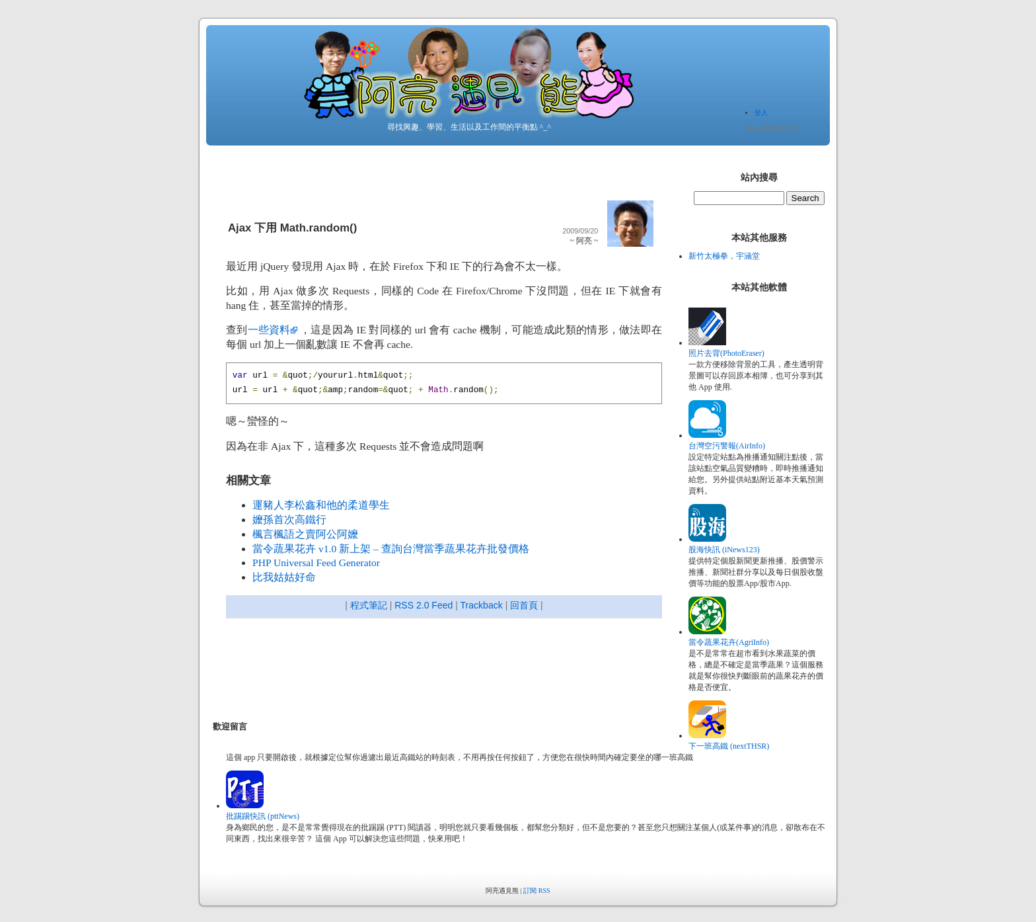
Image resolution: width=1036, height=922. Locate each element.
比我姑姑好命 (284, 577)
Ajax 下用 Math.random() (292, 228)
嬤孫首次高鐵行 (289, 519)
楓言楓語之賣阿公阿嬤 (305, 534)
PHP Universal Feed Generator (316, 562)
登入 (761, 112)
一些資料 (269, 329)
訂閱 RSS (536, 890)
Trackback (482, 605)
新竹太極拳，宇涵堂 (724, 256)
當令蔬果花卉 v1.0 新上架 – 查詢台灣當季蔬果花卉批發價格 (390, 548)
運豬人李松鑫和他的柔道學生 (321, 505)
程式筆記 (368, 605)
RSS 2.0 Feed (423, 605)
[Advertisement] (453, 671)
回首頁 (524, 605)
